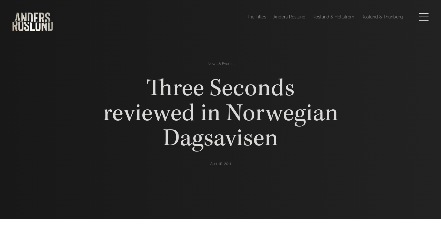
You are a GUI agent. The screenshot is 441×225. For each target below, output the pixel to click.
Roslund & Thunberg (382, 16)
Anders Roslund (289, 16)
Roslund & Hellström (333, 16)
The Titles (256, 16)
